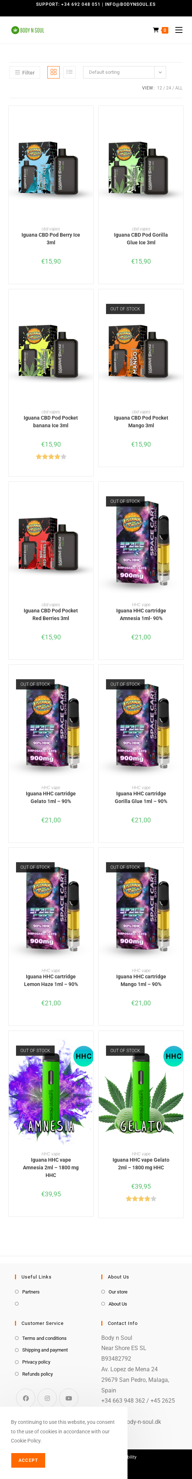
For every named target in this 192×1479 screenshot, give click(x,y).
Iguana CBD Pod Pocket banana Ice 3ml (51, 421)
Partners (31, 1292)
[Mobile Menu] (176, 30)
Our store (118, 1292)
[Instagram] (47, 1398)
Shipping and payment (45, 1350)
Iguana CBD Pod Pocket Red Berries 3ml (51, 614)
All (179, 88)
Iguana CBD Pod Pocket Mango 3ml (141, 421)
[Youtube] (68, 1398)
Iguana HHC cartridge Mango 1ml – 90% (141, 980)
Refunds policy (37, 1374)
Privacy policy (36, 1362)
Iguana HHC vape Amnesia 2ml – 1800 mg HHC (51, 1167)
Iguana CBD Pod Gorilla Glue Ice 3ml (141, 238)
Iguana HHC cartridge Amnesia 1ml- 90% (141, 614)
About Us (118, 1304)
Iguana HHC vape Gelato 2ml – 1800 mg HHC (141, 1163)
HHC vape (141, 604)
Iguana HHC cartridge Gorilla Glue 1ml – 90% (141, 797)
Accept (28, 1460)
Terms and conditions (44, 1338)
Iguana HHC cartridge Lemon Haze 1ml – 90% (51, 980)
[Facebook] (25, 1398)
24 (168, 88)
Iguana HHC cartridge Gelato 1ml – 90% (51, 797)
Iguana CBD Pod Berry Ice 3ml (50, 238)
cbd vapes (51, 229)
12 (159, 88)
